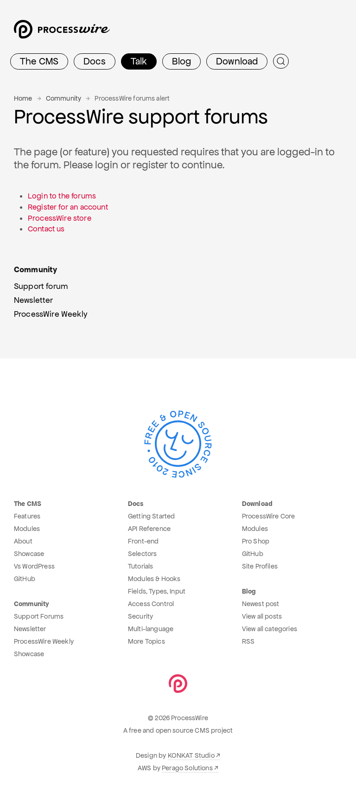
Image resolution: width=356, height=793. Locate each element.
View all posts (262, 616)
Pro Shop (255, 541)
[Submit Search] (281, 61)
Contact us (46, 229)
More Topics (146, 641)
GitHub (24, 579)
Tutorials (140, 566)
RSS (248, 641)
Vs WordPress (34, 566)
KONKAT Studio (191, 755)
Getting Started (151, 516)
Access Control (151, 604)
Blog (181, 61)
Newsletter (30, 629)
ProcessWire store (59, 218)
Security (140, 616)
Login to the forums (62, 196)
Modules (27, 528)
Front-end (143, 541)
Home (23, 98)
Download (237, 61)
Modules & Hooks (154, 579)
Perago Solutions (187, 768)
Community (63, 98)
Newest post (261, 604)
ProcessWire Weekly (44, 641)
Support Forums (39, 616)
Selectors (142, 554)
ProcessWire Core (268, 516)
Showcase (29, 554)
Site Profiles (260, 566)
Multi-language (150, 629)
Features (27, 516)
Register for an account (68, 207)
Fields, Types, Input (156, 591)
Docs (94, 61)
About (23, 541)
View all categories (269, 629)
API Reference (149, 528)
